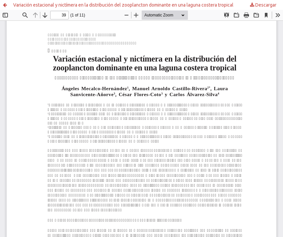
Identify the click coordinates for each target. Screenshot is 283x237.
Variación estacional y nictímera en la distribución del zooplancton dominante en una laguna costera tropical (123, 5)
